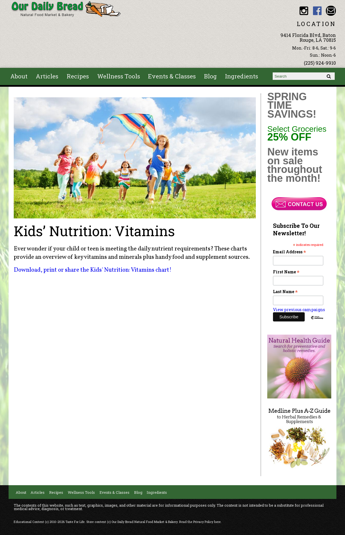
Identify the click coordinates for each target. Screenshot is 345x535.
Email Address (289, 251)
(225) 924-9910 (320, 63)
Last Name (285, 291)
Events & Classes (172, 76)
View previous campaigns (299, 309)
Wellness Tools (118, 76)
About (18, 76)
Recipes (78, 76)
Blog (210, 76)
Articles (47, 76)
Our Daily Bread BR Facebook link (317, 11)
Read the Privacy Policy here (200, 522)
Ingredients (241, 76)
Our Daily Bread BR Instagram (304, 11)
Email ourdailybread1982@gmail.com (331, 11)
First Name (286, 272)
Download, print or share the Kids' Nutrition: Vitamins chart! (92, 270)
